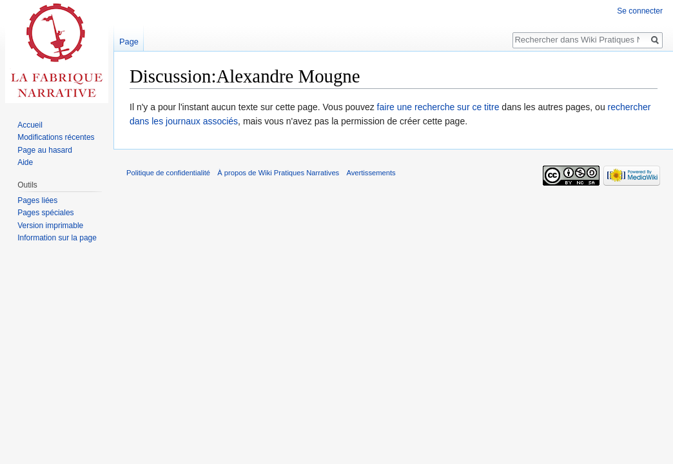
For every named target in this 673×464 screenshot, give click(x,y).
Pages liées (37, 200)
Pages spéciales (45, 212)
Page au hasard (44, 150)
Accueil (30, 125)
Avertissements (370, 173)
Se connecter (640, 10)
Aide (25, 162)
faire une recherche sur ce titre (438, 107)
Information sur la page (57, 237)
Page (129, 41)
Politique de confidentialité (168, 173)
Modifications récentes (55, 137)
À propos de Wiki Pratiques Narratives (278, 173)
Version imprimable (50, 225)
